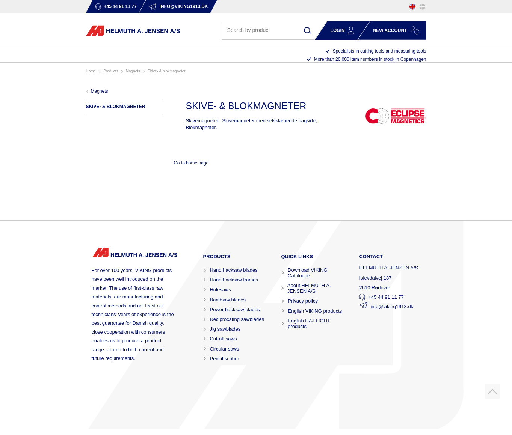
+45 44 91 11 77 (385, 297)
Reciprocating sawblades (237, 319)
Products (110, 71)
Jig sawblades (225, 329)
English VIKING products (315, 311)
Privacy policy (302, 301)
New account (390, 30)
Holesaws (220, 289)
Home (91, 71)
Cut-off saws (223, 339)
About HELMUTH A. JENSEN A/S (309, 288)
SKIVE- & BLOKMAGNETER (167, 71)
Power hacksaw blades (235, 309)
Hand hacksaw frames (234, 280)
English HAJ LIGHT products (309, 323)
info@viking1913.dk (391, 306)
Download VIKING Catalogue (308, 272)
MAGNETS (133, 71)
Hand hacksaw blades (233, 270)
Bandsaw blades (227, 300)
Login (338, 30)
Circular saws (224, 349)
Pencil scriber (224, 358)
